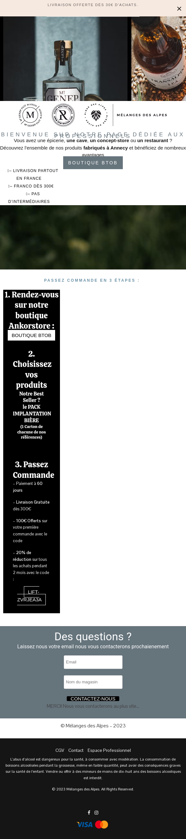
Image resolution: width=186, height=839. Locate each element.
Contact (75, 750)
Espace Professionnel (109, 750)
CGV (59, 750)
